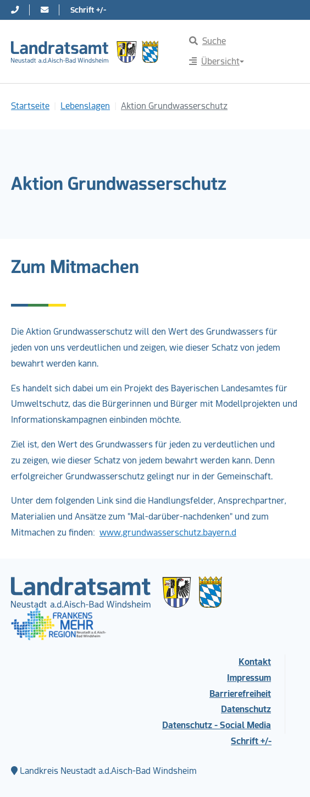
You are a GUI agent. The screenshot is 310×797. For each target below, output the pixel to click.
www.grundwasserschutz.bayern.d (167, 532)
